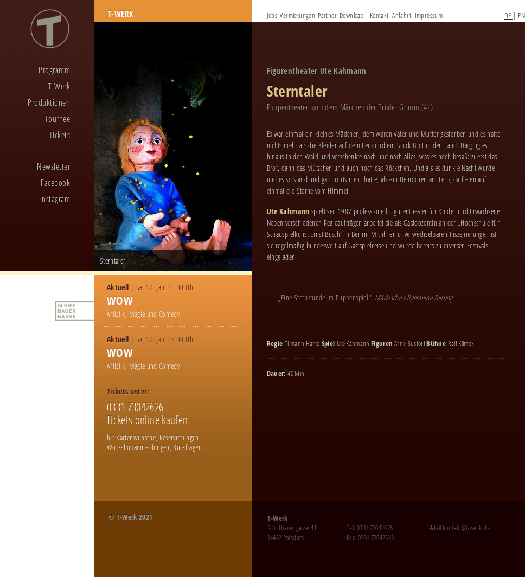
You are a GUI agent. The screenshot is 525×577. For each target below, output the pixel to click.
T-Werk (59, 86)
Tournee (57, 119)
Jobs (272, 15)
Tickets (59, 135)
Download (352, 15)
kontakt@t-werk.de (466, 528)
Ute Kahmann (288, 211)
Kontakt (379, 15)
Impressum (429, 15)
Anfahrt (401, 15)
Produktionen (49, 102)
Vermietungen (297, 15)
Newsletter (53, 166)
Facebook (55, 183)
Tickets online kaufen (147, 419)
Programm (54, 70)
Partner (327, 15)
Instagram (55, 199)
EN (521, 15)
